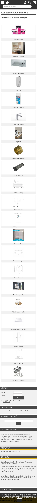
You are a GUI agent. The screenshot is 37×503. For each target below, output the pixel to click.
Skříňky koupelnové (18, 227)
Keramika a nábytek (18, 380)
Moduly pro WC (18, 363)
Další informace (31, 497)
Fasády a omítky (18, 39)
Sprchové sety (18, 346)
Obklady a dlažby (18, 56)
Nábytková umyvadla (18, 312)
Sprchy (18, 90)
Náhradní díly (19, 176)
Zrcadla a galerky (18, 295)
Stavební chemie (18, 107)
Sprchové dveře (18, 244)
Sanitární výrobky (18, 73)
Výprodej (18, 142)
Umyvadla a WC (18, 278)
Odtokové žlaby (18, 193)
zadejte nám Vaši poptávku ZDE (10, 451)
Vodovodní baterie (18, 124)
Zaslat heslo (6, 402)
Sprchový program (18, 261)
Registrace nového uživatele (11, 400)
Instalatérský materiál (18, 159)
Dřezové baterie (18, 210)
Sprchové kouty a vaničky (18, 329)
